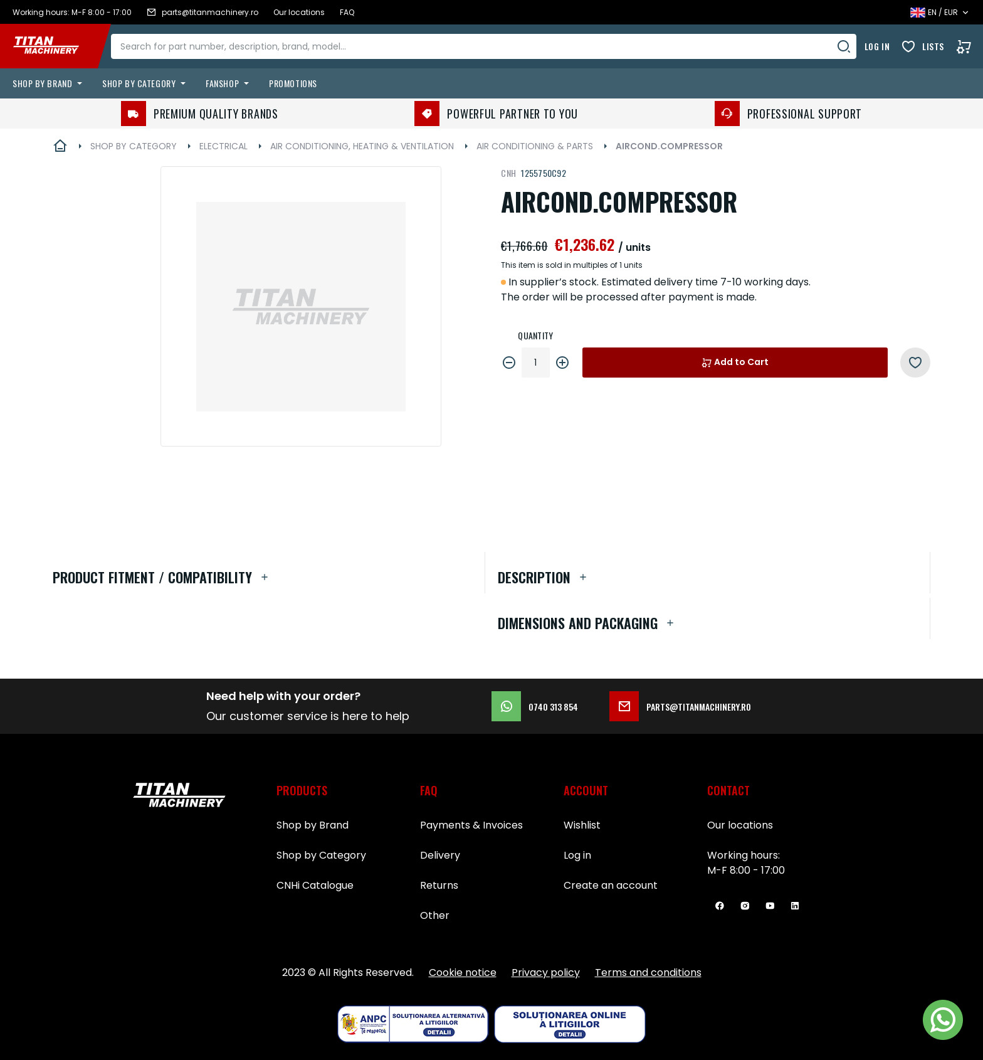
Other (434, 915)
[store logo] (55, 46)
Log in (877, 46)
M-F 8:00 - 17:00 (746, 870)
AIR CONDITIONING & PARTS (534, 146)
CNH (508, 172)
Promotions (293, 83)
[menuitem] (50, 83)
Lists (933, 46)
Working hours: (743, 855)
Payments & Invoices (471, 825)
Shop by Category (321, 855)
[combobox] (492, 46)
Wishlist (582, 825)
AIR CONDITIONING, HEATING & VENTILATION (362, 146)
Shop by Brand (312, 825)
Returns (439, 885)
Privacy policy (546, 972)
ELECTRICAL (223, 146)
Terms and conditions (648, 972)
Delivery (440, 855)
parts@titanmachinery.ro (680, 706)
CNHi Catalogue (315, 885)
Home (60, 146)
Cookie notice (463, 972)
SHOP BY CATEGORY (133, 146)
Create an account (611, 885)
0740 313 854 (535, 706)
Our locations (740, 825)
